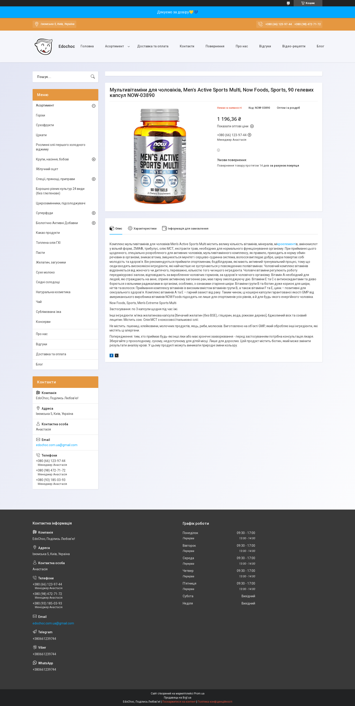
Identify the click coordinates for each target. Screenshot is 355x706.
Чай (39, 302)
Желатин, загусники (51, 262)
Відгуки (265, 46)
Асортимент (114, 46)
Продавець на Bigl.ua (177, 697)
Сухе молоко (45, 272)
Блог (320, 46)
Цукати (41, 135)
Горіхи (40, 115)
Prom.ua (199, 693)
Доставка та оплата (152, 46)
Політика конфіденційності (215, 701)
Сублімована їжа (48, 312)
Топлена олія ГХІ (48, 242)
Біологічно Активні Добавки (57, 223)
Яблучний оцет (47, 169)
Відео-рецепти (293, 46)
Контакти (187, 46)
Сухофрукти (45, 125)
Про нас (242, 46)
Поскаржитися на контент (179, 701)
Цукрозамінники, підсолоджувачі (60, 203)
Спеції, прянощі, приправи (55, 179)
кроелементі (286, 244)
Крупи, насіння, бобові (52, 159)
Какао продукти (48, 233)
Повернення (215, 46)
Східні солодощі (48, 282)
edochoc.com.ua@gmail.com (56, 445)
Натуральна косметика (53, 292)
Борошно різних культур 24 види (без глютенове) (60, 191)
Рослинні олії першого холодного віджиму (60, 147)
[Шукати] (92, 76)
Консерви (43, 322)
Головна (87, 46)
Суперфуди (44, 213)
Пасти (40, 252)
